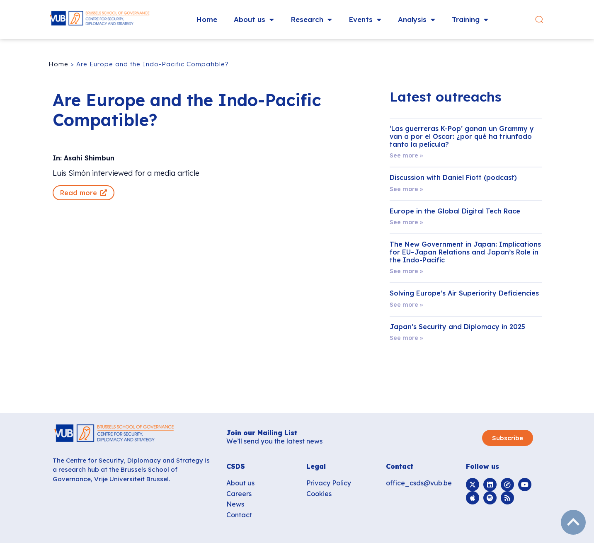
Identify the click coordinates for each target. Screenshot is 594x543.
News (235, 504)
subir (573, 522)
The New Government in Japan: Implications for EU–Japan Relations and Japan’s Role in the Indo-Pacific (465, 252)
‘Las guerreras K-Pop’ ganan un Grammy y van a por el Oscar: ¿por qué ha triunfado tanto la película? (462, 136)
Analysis (416, 19)
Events (365, 19)
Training (470, 19)
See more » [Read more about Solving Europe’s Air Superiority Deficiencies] (406, 304)
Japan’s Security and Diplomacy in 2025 (457, 326)
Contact (239, 515)
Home (206, 19)
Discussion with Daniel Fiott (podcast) (453, 177)
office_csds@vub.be (419, 483)
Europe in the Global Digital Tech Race (455, 211)
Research (311, 19)
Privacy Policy (328, 483)
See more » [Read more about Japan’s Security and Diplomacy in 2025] (406, 338)
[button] (539, 20)
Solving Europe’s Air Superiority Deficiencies (464, 293)
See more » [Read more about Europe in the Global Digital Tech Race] (406, 222)
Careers (239, 494)
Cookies (319, 494)
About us (254, 19)
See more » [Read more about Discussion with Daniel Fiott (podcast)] (406, 189)
